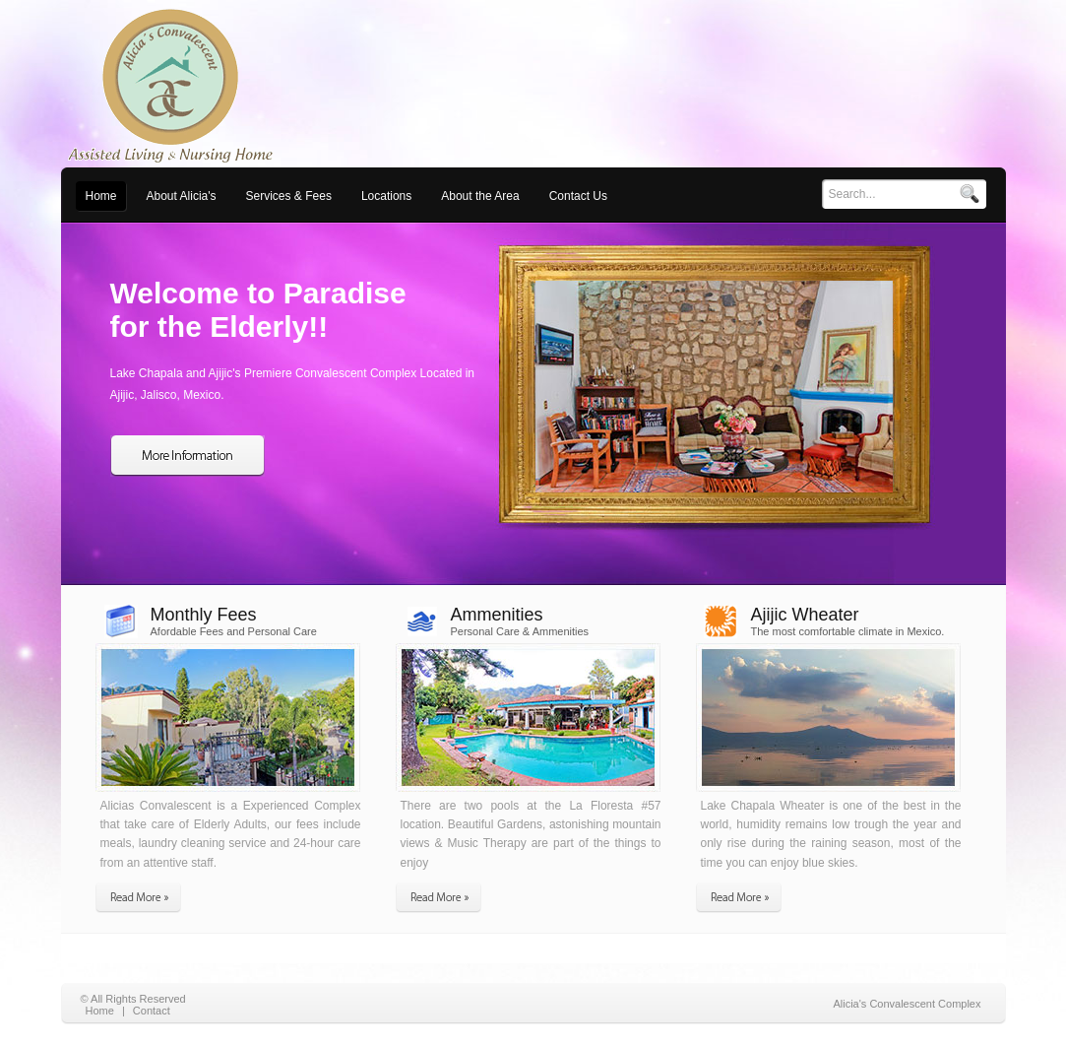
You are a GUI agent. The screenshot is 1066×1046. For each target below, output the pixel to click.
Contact (151, 1010)
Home (100, 1010)
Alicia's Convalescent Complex (906, 1004)
